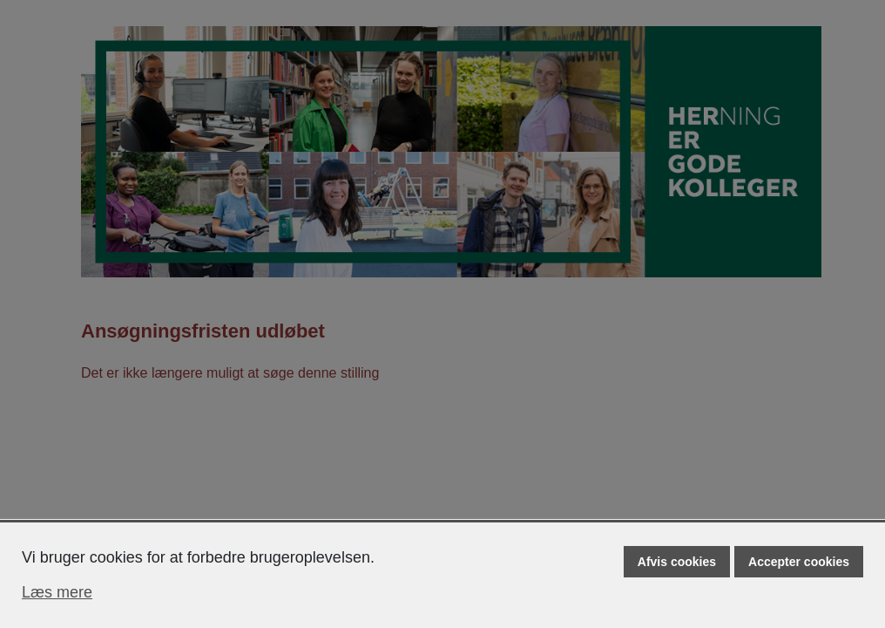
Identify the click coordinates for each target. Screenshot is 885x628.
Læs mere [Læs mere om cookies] (57, 592)
